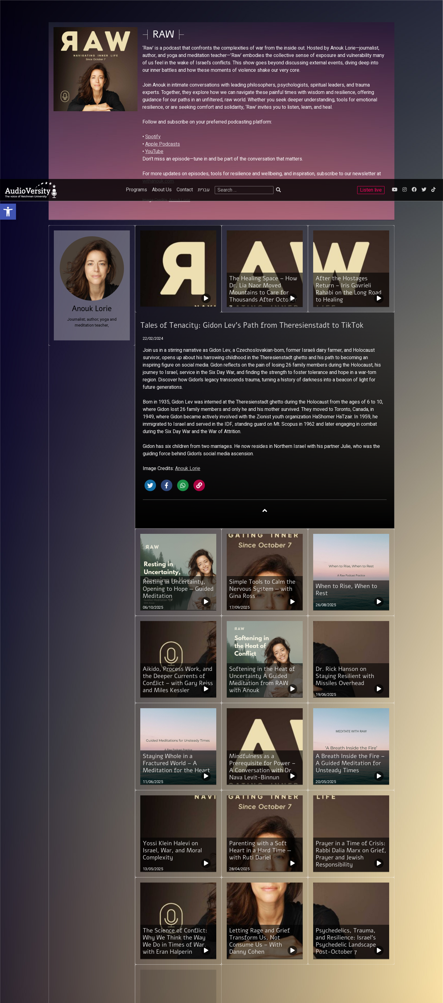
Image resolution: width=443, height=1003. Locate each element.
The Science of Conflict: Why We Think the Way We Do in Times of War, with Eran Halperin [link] (175, 762)
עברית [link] (204, 10)
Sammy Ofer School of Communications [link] (89, 921)
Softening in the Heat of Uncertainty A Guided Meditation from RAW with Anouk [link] (262, 500)
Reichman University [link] (71, 927)
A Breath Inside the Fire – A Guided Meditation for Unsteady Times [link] (350, 584)
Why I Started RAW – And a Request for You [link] (177, 846)
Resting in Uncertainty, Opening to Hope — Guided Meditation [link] (178, 410)
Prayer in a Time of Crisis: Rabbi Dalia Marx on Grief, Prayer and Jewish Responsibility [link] (351, 675)
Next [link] (181, 882)
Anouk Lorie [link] (187, 289)
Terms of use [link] (177, 921)
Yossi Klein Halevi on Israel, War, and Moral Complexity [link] (172, 671)
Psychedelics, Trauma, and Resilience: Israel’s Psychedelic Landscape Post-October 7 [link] (346, 762)
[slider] (148, 992)
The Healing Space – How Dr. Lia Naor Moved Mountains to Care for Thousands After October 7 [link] (263, 113)
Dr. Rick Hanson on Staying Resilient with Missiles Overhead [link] (345, 497)
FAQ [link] (169, 927)
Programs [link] (136, 10)
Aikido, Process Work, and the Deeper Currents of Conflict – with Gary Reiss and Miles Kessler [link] (178, 500)
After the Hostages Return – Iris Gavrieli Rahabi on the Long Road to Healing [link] (348, 110)
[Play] (19, 992)
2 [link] (157, 882)
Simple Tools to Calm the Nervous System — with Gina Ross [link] (262, 410)
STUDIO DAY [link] (120, 971)
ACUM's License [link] (370, 926)
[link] (8, 33)
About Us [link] (162, 10)
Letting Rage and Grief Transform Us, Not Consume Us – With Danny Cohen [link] (259, 762)
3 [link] (169, 882)
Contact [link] (185, 10)
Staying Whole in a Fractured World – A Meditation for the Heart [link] (176, 584)
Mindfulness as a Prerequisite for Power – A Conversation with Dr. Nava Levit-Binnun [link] (262, 588)
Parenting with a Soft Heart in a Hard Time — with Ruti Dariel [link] (260, 671)
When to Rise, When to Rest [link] (346, 410)
